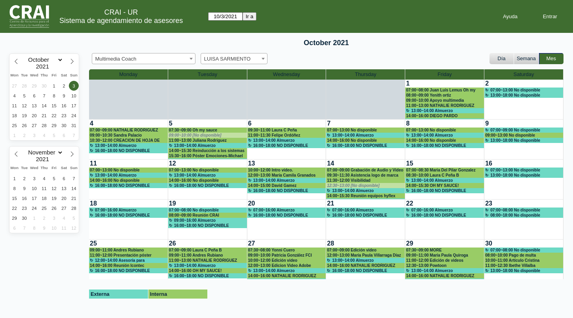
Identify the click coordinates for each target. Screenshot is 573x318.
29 (409, 243)
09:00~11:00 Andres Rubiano (117, 250)
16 (488, 163)
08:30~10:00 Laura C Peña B (432, 175)
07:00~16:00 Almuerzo (116, 210)
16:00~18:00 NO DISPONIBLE (122, 151)
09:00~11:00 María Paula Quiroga (437, 255)
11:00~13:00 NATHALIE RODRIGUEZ (440, 105)
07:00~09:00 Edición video (351, 250)
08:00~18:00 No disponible (515, 215)
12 (172, 163)
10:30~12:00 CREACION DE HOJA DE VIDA (125, 140)
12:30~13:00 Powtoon (426, 265)
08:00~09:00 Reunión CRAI (194, 215)
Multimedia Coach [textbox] (116, 59)
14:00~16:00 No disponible (352, 140)
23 (488, 203)
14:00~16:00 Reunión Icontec (117, 265)
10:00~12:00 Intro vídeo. (270, 170)
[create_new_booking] (523, 99)
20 (251, 203)
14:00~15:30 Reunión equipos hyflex (361, 196)
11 (93, 163)
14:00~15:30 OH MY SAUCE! (432, 185)
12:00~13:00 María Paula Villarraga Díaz (364, 255)
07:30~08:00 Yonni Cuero (271, 250)
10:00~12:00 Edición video (273, 260)
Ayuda (510, 16)
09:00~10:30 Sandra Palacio (116, 135)
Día (501, 58)
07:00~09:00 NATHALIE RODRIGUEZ (124, 130)
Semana (526, 58)
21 (330, 203)
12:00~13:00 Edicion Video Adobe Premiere (279, 265)
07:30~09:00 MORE (424, 250)
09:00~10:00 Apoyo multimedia (435, 100)
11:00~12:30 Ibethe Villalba (510, 265)
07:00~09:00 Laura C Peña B (195, 250)
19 (172, 203)
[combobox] (143, 58)
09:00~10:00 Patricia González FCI (280, 255)
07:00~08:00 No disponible (194, 210)
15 (409, 163)
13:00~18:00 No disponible (515, 95)
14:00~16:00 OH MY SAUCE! (195, 270)
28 (330, 243)
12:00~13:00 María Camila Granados (282, 175)
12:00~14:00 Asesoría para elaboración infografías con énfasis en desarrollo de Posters (126, 260)
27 (251, 243)
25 (93, 243)
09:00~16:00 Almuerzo (195, 220)
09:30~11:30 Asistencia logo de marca (362, 175)
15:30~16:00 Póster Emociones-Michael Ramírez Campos (206, 156)
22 (409, 203)
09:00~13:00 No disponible (510, 135)
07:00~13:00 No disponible (515, 90)
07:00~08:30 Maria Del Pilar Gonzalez (440, 170)
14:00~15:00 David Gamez (272, 185)
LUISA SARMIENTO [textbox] (227, 59)
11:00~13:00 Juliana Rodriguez (198, 140)
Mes (551, 58)
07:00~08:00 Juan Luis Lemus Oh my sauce (440, 90)
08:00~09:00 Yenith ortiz (428, 95)
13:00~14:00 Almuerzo (432, 111)
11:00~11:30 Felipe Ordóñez (274, 135)
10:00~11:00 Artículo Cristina (512, 260)
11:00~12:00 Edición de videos (434, 260)
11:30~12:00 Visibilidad (348, 180)
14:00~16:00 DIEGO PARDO (431, 116)
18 (93, 203)
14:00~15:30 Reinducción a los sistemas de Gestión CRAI (207, 151)
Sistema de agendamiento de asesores (121, 21)
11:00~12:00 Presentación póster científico (121, 255)
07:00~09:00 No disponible (515, 130)
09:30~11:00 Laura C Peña (272, 130)
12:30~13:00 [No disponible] (353, 185)
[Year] (44, 66)
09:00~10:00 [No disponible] (195, 135)
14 (330, 163)
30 (488, 243)
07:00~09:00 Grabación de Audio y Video (365, 170)
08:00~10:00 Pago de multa (510, 255)
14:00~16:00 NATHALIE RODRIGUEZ (282, 276)
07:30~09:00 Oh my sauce (193, 130)
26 (172, 243)
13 (251, 163)
